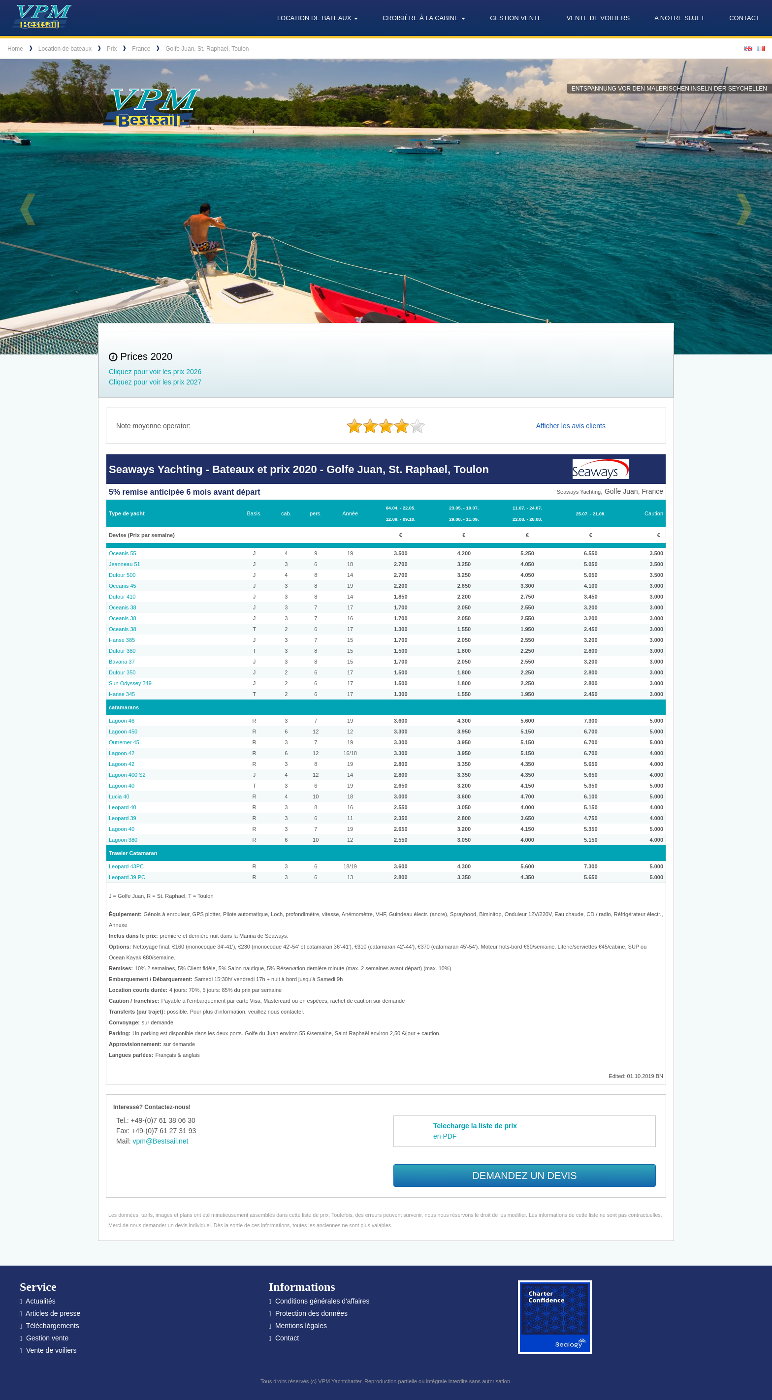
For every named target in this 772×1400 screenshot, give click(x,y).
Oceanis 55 (122, 553)
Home (15, 48)
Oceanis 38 (122, 607)
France (141, 48)
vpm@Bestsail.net (160, 1141)
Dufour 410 (122, 597)
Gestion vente (516, 18)
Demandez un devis (524, 1175)
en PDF (475, 1131)
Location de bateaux (65, 48)
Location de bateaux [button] (317, 18)
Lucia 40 (119, 796)
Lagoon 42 (121, 753)
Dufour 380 (122, 651)
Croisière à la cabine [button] (424, 18)
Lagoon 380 (123, 840)
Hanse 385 (122, 640)
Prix (112, 48)
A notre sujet (679, 18)
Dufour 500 (122, 575)
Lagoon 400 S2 (127, 775)
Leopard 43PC (126, 866)
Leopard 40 (122, 807)
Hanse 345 (122, 694)
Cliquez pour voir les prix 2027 (155, 382)
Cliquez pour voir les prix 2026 (155, 372)
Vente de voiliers (598, 18)
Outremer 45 (124, 742)
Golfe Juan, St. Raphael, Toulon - (209, 48)
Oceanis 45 (122, 586)
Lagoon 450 (123, 731)
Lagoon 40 (121, 786)
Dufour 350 (122, 672)
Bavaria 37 (122, 662)
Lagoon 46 (121, 721)
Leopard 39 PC (127, 877)
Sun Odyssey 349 (130, 683)
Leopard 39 (122, 818)
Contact (744, 18)
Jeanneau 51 (124, 564)
